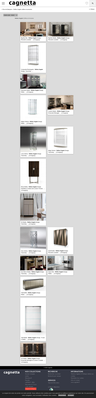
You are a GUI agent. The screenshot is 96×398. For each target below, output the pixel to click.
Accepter (71, 395)
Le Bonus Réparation (54, 387)
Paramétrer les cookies (77, 378)
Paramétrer (62, 395)
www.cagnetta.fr (75, 382)
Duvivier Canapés (30, 374)
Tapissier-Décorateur (53, 383)
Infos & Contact (75, 380)
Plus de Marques (7, 9)
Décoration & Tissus (31, 384)
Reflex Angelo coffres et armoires (23, 9)
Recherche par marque (54, 376)
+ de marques (29, 386)
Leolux (27, 376)
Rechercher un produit (54, 374)
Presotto (27, 380)
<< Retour (91, 9)
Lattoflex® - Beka (29, 382)
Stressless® (28, 378)
